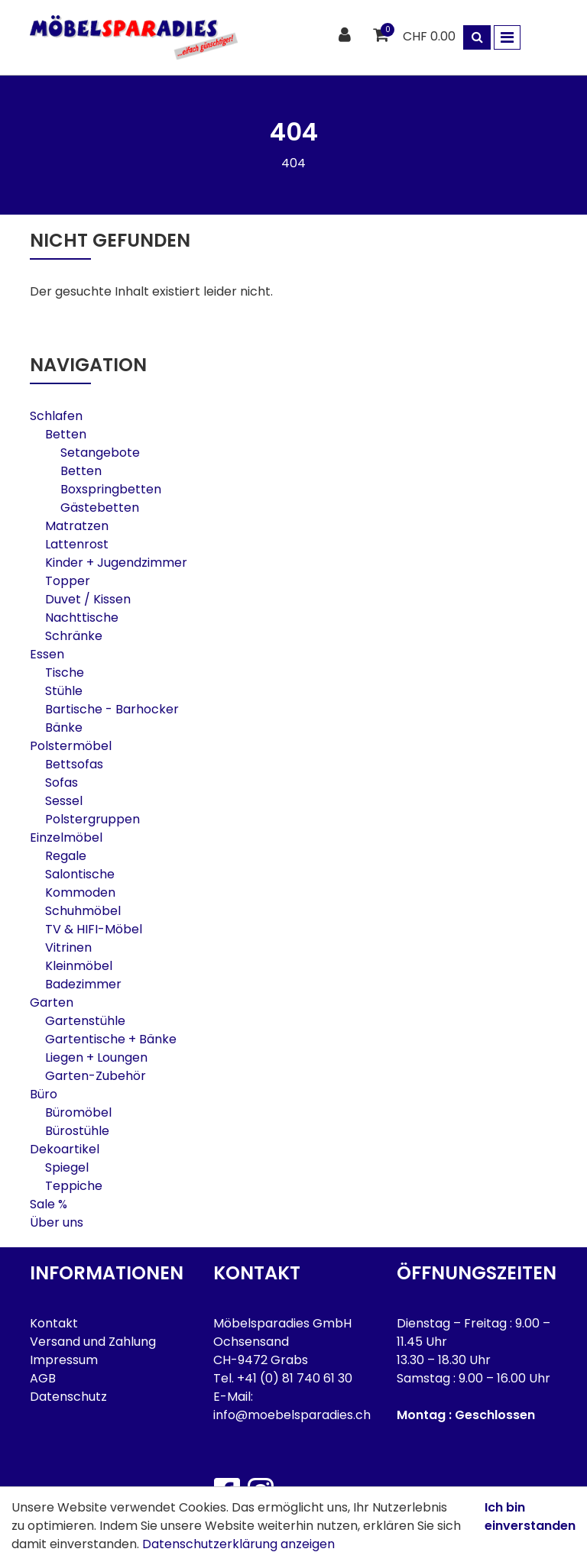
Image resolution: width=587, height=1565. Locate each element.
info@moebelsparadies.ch (292, 1415)
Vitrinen (68, 947)
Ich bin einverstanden (530, 1516)
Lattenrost (77, 544)
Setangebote (100, 452)
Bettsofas (74, 764)
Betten (65, 434)
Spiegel (67, 1167)
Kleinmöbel (78, 966)
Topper (67, 581)
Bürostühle (77, 1131)
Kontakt (54, 1323)
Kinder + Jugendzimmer (116, 562)
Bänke (64, 727)
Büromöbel (78, 1112)
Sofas (61, 782)
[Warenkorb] (382, 35)
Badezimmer (83, 984)
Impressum (64, 1360)
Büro (43, 1094)
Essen (47, 654)
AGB (43, 1378)
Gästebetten (99, 507)
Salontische (80, 874)
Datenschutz (68, 1396)
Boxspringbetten (110, 489)
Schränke (73, 636)
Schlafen (56, 416)
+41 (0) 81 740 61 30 (294, 1378)
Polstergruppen (92, 819)
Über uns (56, 1222)
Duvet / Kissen (88, 599)
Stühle (64, 691)
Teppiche (73, 1186)
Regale (65, 856)
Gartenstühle (85, 1021)
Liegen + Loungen (96, 1057)
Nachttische (81, 617)
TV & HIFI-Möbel (93, 929)
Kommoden (80, 892)
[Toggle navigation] (507, 37)
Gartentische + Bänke (111, 1039)
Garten (51, 1002)
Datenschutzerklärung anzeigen (238, 1544)
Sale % (48, 1204)
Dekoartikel (64, 1149)
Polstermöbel (71, 746)
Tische (64, 672)
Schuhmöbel (83, 911)
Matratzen (77, 526)
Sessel (64, 801)
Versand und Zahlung (93, 1341)
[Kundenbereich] (347, 35)
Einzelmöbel (66, 837)
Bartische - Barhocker (112, 709)
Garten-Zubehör (95, 1076)
